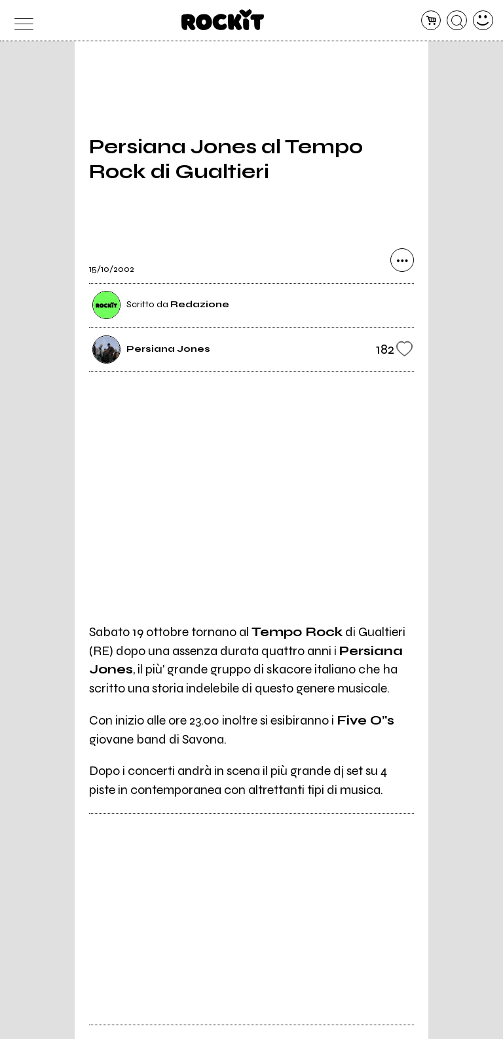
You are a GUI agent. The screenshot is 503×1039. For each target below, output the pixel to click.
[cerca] (457, 20)
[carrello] (431, 20)
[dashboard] (483, 20)
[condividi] (402, 260)
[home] (223, 19)
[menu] (20, 20)
